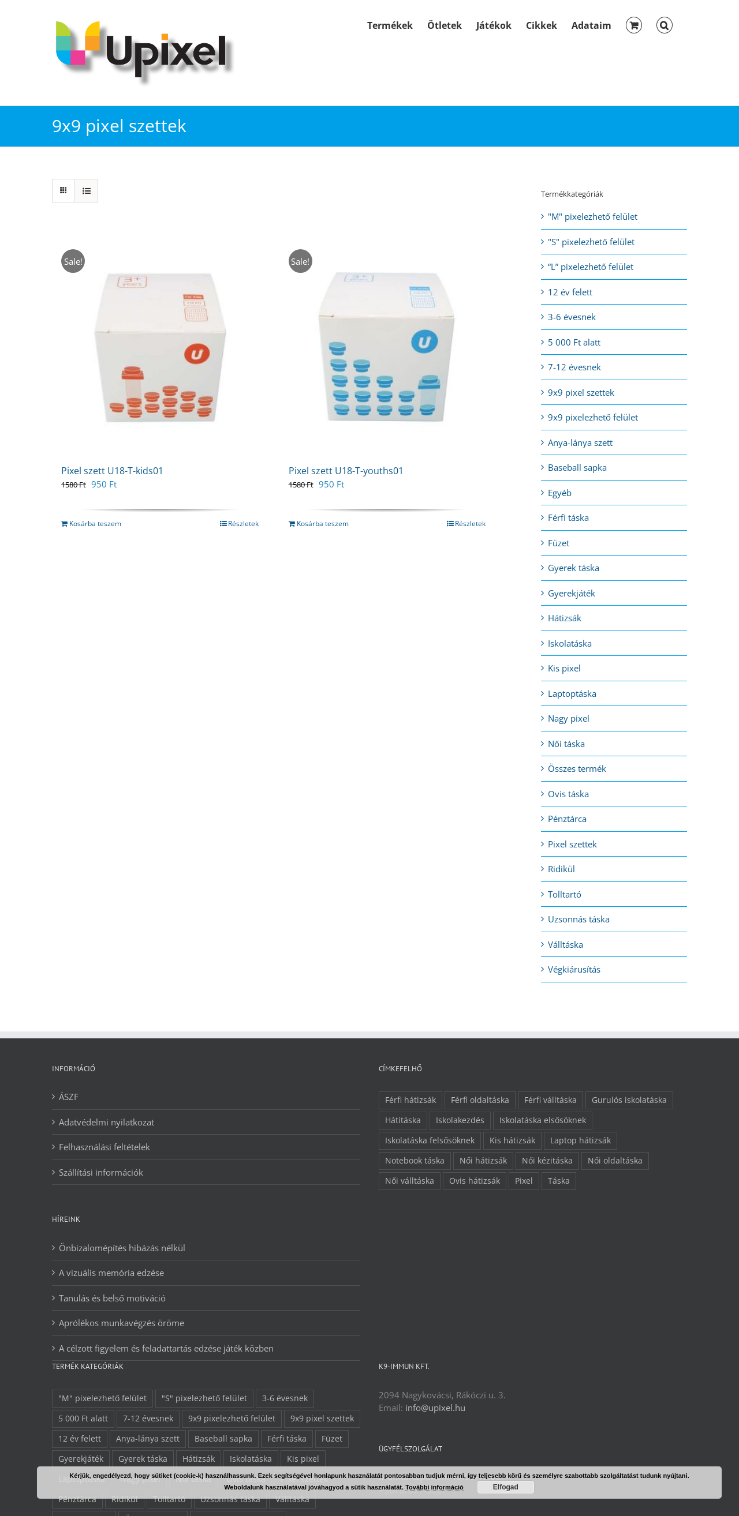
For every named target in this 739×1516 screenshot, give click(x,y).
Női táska (566, 743)
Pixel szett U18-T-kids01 (112, 470)
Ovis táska (568, 794)
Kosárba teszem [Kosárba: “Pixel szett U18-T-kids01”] (95, 523)
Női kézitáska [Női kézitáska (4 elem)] (547, 1160)
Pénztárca (567, 818)
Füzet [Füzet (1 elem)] (332, 1439)
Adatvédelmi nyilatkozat (106, 1122)
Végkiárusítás (574, 969)
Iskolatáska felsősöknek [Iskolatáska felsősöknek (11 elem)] (430, 1140)
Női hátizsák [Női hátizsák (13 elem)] (483, 1160)
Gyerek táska (573, 567)
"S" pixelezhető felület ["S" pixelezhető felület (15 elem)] (204, 1398)
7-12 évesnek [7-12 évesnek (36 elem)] (148, 1418)
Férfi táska (568, 517)
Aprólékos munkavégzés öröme (121, 1323)
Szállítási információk (101, 1172)
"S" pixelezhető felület (591, 241)
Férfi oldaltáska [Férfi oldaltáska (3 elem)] (480, 1100)
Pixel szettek (572, 844)
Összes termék (577, 768)
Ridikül (561, 869)
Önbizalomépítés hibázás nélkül (122, 1248)
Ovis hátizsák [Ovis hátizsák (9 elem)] (474, 1181)
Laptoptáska (572, 693)
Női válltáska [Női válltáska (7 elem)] (409, 1181)
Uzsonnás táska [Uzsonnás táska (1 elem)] (230, 1499)
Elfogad (505, 1487)
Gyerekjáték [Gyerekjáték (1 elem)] (80, 1459)
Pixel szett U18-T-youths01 (346, 470)
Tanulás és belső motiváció (112, 1298)
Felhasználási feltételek (104, 1147)
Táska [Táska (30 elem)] (559, 1181)
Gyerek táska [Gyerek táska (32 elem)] (142, 1459)
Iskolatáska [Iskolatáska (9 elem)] (251, 1459)
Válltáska (565, 944)
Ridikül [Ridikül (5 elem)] (124, 1499)
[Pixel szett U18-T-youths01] (387, 345)
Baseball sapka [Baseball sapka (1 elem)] (223, 1439)
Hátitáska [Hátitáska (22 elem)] (403, 1120)
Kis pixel (564, 668)
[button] (664, 24)
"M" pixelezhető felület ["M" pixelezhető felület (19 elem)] (102, 1398)
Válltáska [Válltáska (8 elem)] (292, 1499)
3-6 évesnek (572, 316)
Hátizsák (564, 618)
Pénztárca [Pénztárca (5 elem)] (77, 1499)
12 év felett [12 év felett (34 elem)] (79, 1439)
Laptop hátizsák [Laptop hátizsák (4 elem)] (580, 1140)
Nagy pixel (568, 718)
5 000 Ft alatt (574, 342)
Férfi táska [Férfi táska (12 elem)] (287, 1439)
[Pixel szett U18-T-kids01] (160, 345)
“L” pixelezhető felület (590, 266)
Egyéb (560, 492)
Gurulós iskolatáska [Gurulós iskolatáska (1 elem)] (629, 1100)
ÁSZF (69, 1096)
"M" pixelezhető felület (592, 216)
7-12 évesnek (574, 367)
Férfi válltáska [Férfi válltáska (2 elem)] (550, 1100)
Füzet (558, 543)
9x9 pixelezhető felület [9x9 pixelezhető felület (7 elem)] (231, 1418)
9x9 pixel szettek (581, 392)
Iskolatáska (570, 643)
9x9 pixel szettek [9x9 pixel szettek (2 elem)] (322, 1418)
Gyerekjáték (571, 593)
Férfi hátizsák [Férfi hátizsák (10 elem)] (410, 1100)
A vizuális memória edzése (111, 1272)
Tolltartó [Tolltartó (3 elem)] (169, 1499)
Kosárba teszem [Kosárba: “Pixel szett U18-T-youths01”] (323, 523)
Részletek (243, 523)
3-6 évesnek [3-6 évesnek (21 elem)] (285, 1398)
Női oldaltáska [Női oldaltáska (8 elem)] (615, 1160)
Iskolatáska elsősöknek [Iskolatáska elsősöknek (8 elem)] (542, 1120)
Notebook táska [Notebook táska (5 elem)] (415, 1160)
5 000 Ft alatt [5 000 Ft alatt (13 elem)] (83, 1418)
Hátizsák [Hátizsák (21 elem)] (198, 1459)
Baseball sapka (577, 467)
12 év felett (570, 292)
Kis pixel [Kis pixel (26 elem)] (303, 1459)
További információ (434, 1487)
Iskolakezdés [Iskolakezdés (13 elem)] (460, 1120)
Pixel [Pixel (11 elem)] (524, 1181)
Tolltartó (564, 894)
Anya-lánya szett (580, 442)
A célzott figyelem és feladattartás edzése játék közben (166, 1348)
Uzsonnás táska (579, 919)
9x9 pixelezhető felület (593, 417)
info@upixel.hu (435, 1407)
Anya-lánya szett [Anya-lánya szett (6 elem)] (148, 1439)
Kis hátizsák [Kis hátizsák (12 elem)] (512, 1140)
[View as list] (86, 190)
